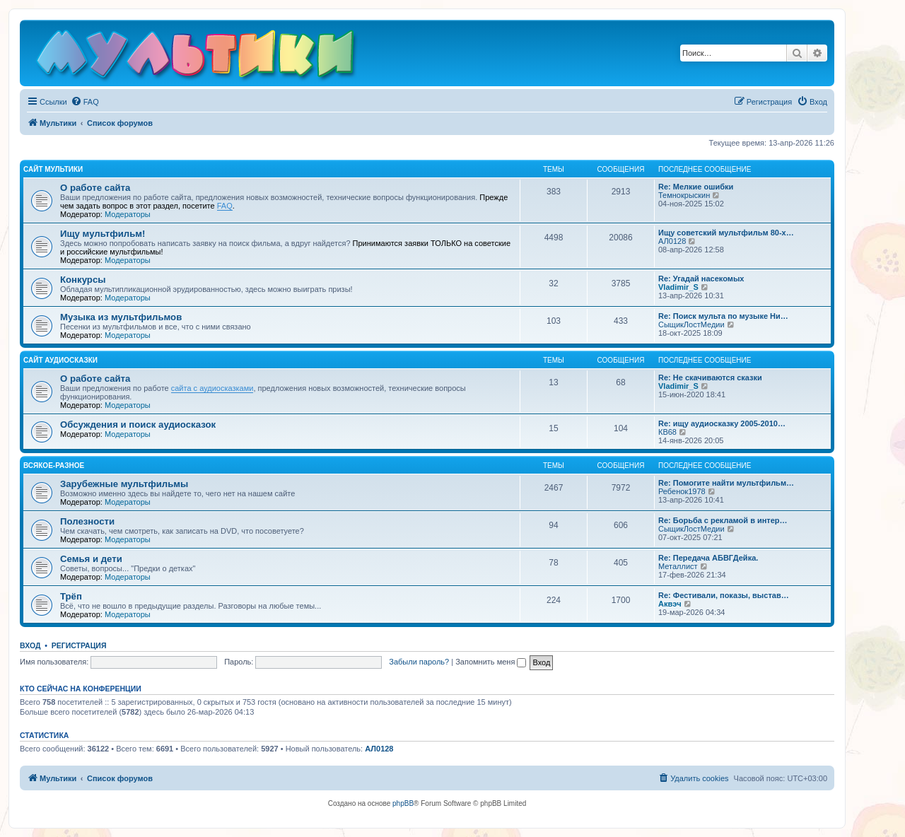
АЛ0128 (672, 241)
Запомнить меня (490, 661)
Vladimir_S (678, 287)
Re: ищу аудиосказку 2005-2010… (722, 423)
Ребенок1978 (682, 491)
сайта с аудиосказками (212, 388)
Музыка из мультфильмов (121, 317)
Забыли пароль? (419, 661)
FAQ (225, 205)
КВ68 (667, 432)
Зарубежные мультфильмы (124, 484)
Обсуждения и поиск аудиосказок (138, 424)
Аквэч (670, 603)
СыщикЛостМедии (691, 324)
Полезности (87, 521)
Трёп (71, 596)
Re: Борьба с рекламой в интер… (723, 520)
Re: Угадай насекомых (701, 278)
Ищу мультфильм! (102, 233)
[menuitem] (85, 101)
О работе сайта (95, 187)
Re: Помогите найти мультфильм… (726, 483)
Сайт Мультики (53, 169)
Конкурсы (82, 279)
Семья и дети (91, 559)
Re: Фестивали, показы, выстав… (723, 595)
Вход (30, 645)
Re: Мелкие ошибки (695, 186)
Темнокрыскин (684, 195)
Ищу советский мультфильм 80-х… (726, 232)
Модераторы (128, 214)
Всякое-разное (53, 465)
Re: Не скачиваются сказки (710, 377)
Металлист (678, 566)
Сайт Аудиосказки (60, 360)
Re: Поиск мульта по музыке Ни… (723, 316)
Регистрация (79, 645)
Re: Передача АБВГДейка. (708, 558)
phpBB (403, 803)
